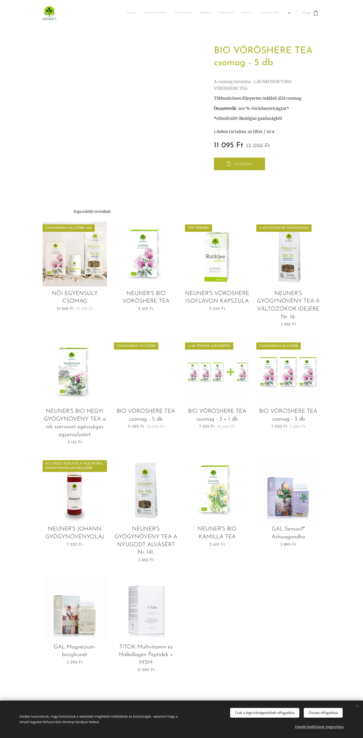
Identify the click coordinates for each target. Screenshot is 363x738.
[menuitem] (215, 13)
